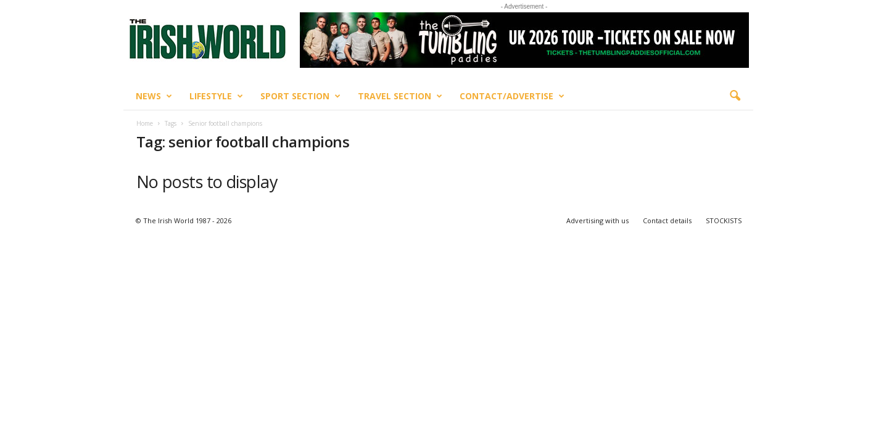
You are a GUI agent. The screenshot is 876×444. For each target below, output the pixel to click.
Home (144, 123)
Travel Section (400, 96)
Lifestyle (216, 96)
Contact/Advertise (512, 96)
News (154, 96)
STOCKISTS (724, 220)
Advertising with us (597, 220)
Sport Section (300, 96)
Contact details (667, 220)
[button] (734, 96)
